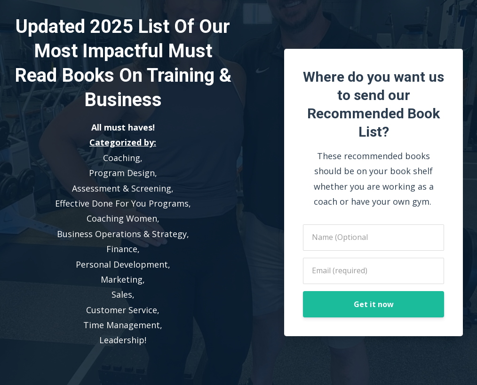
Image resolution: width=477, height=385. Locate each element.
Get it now (374, 304)
